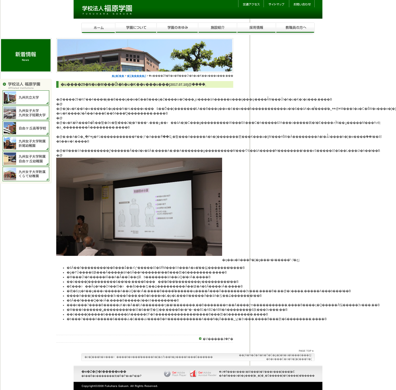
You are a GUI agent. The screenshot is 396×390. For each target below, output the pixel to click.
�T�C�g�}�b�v (276, 355)
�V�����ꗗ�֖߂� (218, 339)
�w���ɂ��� (112, 357)
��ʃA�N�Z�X (249, 355)
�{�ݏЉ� (161, 357)
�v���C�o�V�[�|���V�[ (291, 359)
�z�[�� (118, 75)
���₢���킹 (302, 355)
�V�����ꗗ (136, 75)
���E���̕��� (200, 357)
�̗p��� (178, 357)
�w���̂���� (139, 357)
